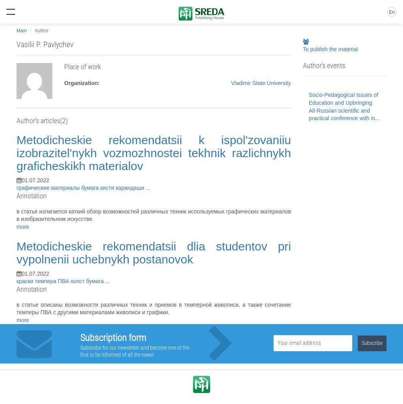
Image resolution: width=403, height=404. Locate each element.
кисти (108, 188)
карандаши (131, 188)
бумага (90, 188)
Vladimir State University (261, 83)
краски (26, 281)
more (23, 227)
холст (78, 281)
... (148, 188)
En (392, 12)
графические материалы (49, 188)
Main (22, 30)
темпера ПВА (53, 281)
